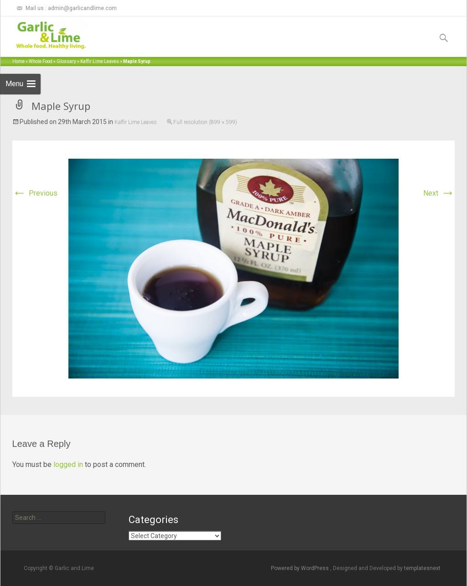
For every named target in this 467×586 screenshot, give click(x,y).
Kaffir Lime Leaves (99, 61)
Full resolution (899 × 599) (205, 122)
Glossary (66, 61)
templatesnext (422, 568)
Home (18, 61)
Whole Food (40, 61)
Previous (34, 193)
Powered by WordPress (300, 568)
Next (439, 193)
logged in (68, 464)
